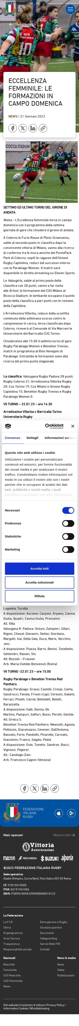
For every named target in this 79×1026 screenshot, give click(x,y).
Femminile (10, 970)
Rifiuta (39, 596)
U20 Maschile (12, 975)
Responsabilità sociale (17, 949)
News (13, 116)
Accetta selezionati (39, 582)
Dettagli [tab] (32, 438)
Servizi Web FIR (50, 943)
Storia (7, 927)
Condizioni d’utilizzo (32, 1005)
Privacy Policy (55, 1005)
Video (60, 970)
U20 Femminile (13, 980)
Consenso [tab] (12, 438)
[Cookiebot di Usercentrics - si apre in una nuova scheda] (47, 426)
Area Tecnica (11, 938)
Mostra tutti (65, 835)
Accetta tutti (39, 568)
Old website (10, 1005)
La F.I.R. (8, 922)
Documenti (47, 933)
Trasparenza (11, 943)
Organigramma (13, 933)
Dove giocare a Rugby (53, 922)
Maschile (9, 964)
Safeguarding (48, 938)
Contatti (45, 949)
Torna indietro (22, 24)
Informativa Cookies (15, 1008)
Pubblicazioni (65, 975)
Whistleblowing (39, 1008)
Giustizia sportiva (51, 927)
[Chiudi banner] (72, 426)
